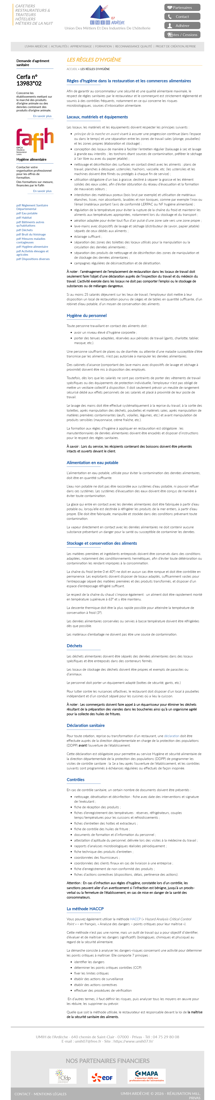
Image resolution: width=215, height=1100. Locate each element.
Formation (104, 46)
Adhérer (182, 25)
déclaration (172, 736)
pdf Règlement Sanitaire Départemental (32, 206)
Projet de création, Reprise (169, 46)
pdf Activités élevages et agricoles (32, 252)
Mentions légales (54, 1094)
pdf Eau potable (26, 213)
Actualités (64, 46)
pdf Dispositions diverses (33, 259)
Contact (182, 16)
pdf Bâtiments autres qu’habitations (30, 223)
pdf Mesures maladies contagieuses (30, 240)
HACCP (136, 919)
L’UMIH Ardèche (44, 46)
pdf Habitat (24, 217)
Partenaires (182, 7)
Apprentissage (84, 46)
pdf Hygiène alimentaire (32, 246)
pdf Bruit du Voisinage (31, 234)
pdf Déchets (24, 230)
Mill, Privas (193, 1095)
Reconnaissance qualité (131, 46)
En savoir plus (42, 116)
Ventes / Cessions (182, 34)
